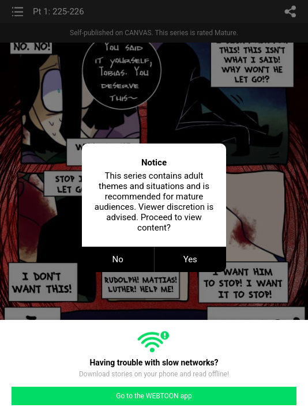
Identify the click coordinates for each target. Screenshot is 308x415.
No (117, 259)
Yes (190, 259)
